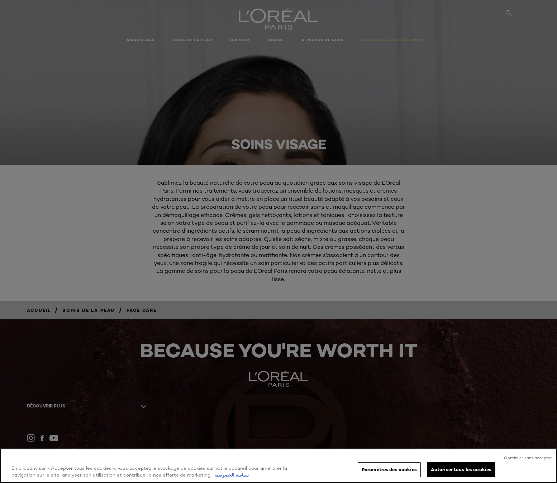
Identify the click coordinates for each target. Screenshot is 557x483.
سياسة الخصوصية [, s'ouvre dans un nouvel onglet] (231, 475)
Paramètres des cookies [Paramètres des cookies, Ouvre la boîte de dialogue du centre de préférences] (389, 469)
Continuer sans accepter (528, 457)
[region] (278, 466)
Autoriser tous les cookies (461, 469)
